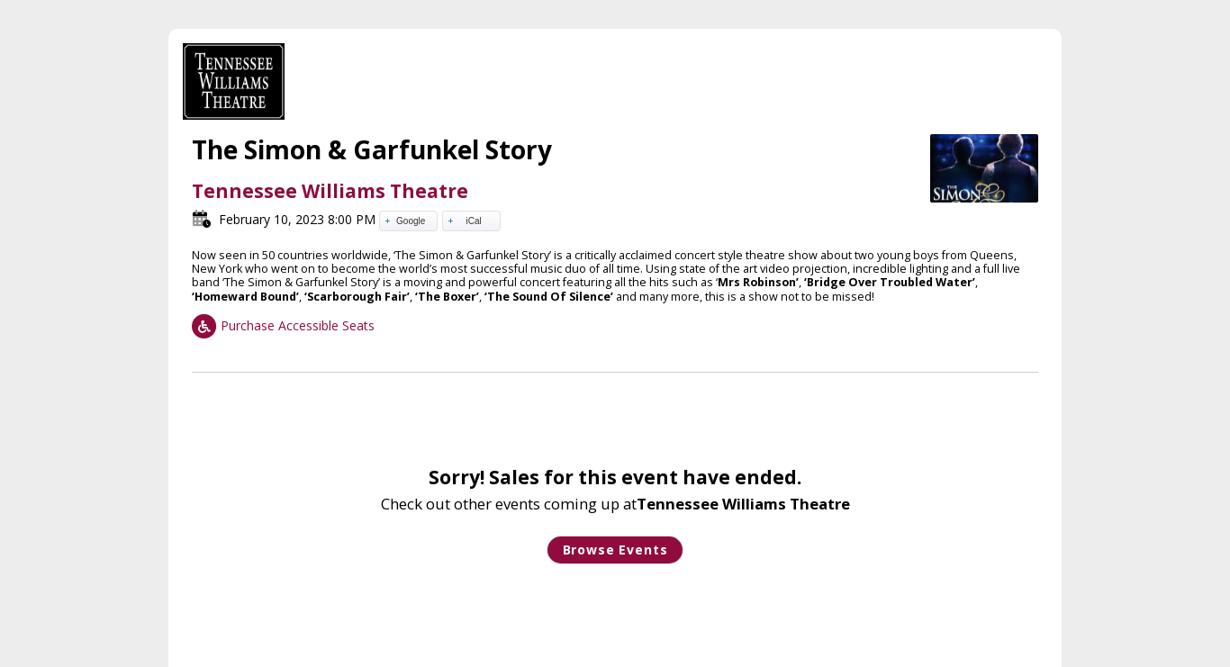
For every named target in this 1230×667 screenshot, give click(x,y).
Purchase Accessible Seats (283, 325)
